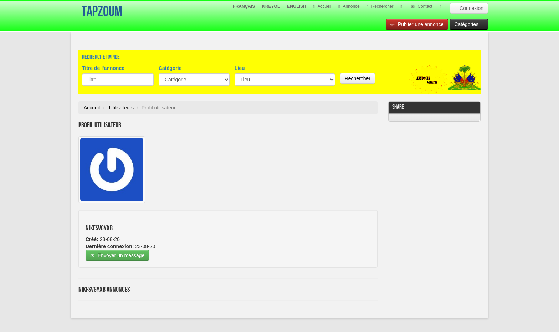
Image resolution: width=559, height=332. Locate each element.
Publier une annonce (416, 24)
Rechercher (380, 6)
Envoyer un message (117, 255)
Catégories (468, 24)
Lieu (240, 68)
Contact (421, 6)
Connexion (469, 8)
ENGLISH (296, 6)
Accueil (322, 6)
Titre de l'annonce (103, 68)
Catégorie (170, 68)
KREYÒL (271, 6)
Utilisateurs (121, 108)
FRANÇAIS (244, 6)
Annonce (348, 6)
